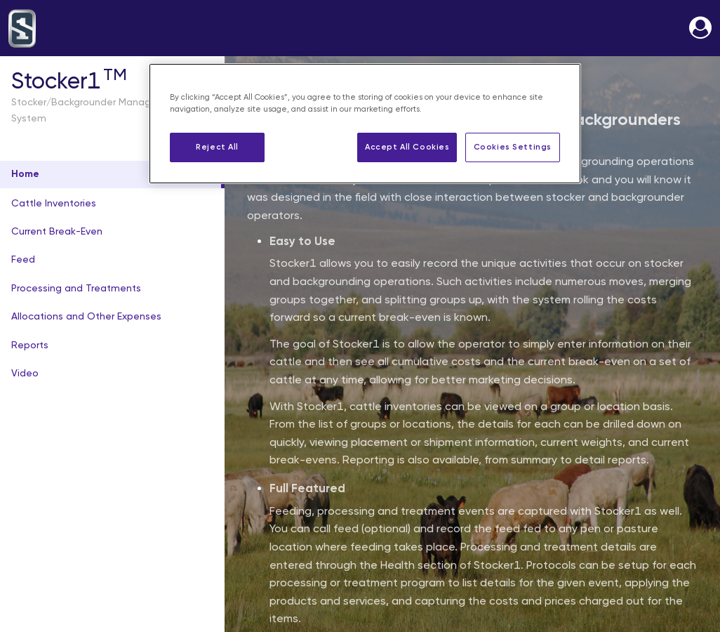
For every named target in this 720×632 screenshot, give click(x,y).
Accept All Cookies (407, 147)
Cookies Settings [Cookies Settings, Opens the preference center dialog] (513, 147)
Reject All (217, 147)
